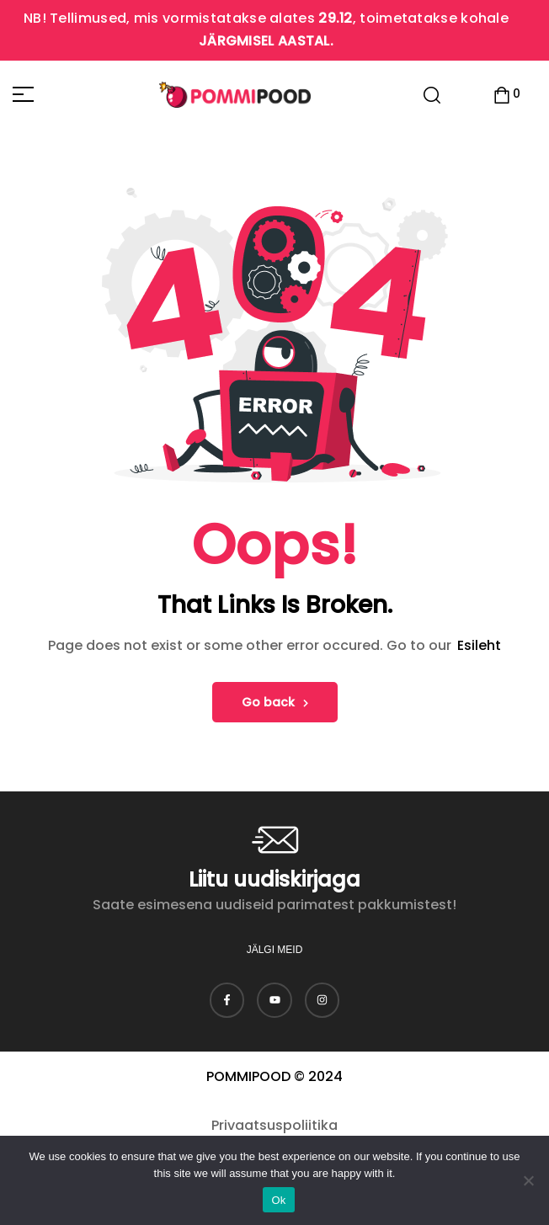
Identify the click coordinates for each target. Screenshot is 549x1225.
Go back (275, 702)
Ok (278, 1200)
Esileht (479, 645)
